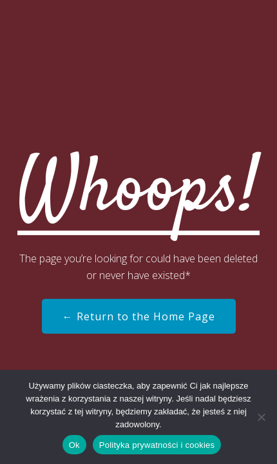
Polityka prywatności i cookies (157, 445)
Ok (74, 445)
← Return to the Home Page (138, 316)
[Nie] (260, 417)
